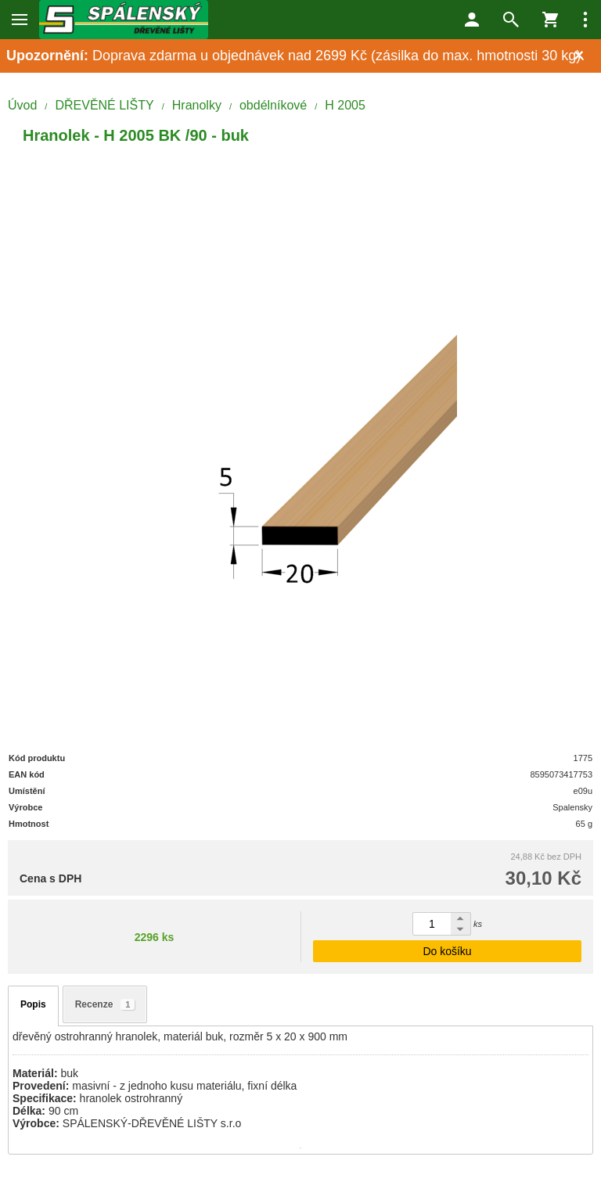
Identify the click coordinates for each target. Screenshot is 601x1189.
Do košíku (447, 951)
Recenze (105, 1004)
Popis (33, 1004)
